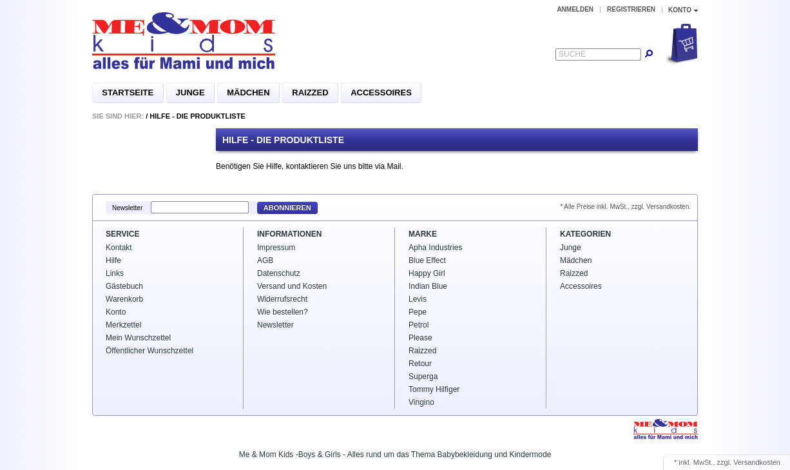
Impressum (276, 247)
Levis (418, 299)
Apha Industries (435, 247)
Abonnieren (287, 207)
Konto (116, 312)
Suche (572, 54)
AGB (265, 260)
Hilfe (113, 260)
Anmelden (575, 9)
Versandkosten (756, 462)
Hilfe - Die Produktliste (197, 116)
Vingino (421, 402)
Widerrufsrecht (282, 299)
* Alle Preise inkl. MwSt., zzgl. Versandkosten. (625, 206)
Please (420, 337)
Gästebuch (124, 286)
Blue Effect (427, 260)
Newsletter (127, 207)
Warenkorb (124, 299)
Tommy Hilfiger (434, 389)
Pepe (418, 312)
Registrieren (631, 9)
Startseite (127, 92)
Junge (190, 92)
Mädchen (248, 92)
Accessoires (381, 92)
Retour (420, 363)
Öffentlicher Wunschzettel (149, 350)
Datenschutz (278, 273)
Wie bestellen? (282, 312)
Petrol (419, 324)
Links (115, 273)
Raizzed (310, 92)
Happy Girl (427, 273)
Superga (423, 376)
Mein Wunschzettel (138, 337)
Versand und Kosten (292, 286)
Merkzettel (123, 324)
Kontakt (119, 247)
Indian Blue (428, 286)
